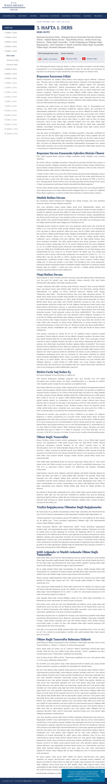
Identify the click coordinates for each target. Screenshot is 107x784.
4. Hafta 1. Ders (10, 73)
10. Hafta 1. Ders (11, 129)
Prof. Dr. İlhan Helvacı (25, 781)
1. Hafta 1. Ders (10, 32)
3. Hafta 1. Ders (60, 21)
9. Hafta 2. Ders (10, 124)
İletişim (101, 6)
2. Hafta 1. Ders (10, 42)
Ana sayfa (40, 6)
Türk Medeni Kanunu (51, 6)
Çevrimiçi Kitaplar (92, 6)
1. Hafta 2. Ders (10, 37)
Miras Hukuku (46, 21)
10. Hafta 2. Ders (11, 133)
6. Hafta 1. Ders (10, 92)
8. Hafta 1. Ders (10, 110)
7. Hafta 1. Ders (10, 101)
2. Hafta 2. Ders (10, 46)
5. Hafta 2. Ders (10, 87)
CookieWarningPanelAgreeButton (83, 779)
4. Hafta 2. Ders (10, 78)
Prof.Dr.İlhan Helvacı (79, 6)
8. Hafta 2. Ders (10, 115)
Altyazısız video (12, 60)
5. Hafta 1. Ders (10, 83)
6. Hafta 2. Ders (10, 96)
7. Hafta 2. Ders (10, 106)
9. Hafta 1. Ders (10, 119)
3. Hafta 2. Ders (10, 69)
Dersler (53, 21)
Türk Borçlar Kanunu (65, 6)
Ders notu (10, 55)
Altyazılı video (12, 64)
